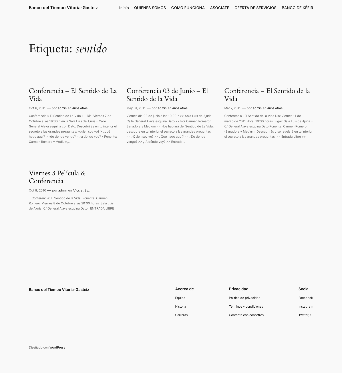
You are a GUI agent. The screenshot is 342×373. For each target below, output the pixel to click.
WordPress (57, 347)
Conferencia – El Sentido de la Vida (267, 95)
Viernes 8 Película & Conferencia (57, 177)
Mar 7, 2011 (232, 108)
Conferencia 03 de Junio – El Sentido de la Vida (167, 95)
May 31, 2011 (136, 108)
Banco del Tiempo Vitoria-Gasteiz (63, 7)
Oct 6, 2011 (37, 108)
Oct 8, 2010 (37, 190)
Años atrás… (81, 108)
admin (62, 108)
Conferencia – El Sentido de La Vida (73, 95)
